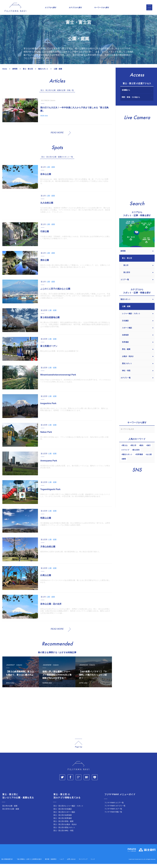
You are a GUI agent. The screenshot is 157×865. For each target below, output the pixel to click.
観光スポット (127, 456)
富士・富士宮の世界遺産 (62, 820)
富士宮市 (136, 452)
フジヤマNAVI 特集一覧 (113, 813)
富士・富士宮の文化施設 (62, 811)
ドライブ (125, 452)
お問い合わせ (71, 861)
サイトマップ (83, 861)
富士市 (133, 447)
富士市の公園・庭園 (9, 807)
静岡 (124, 461)
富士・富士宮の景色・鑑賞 (63, 823)
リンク (93, 861)
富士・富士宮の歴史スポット (64, 829)
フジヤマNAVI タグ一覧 (113, 810)
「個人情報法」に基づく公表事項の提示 (29, 861)
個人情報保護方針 (7, 861)
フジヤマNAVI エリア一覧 (114, 804)
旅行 (149, 447)
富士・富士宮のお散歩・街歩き (65, 826)
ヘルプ (62, 861)
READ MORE (57, 134)
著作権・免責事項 (50, 861)
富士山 (124, 447)
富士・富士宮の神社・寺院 (63, 832)
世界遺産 (139, 456)
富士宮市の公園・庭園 (10, 811)
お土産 (149, 456)
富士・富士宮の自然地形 (62, 817)
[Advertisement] (56, 712)
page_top (78, 745)
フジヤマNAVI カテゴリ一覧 (114, 807)
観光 (141, 447)
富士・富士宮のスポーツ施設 (64, 814)
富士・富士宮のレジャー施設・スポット (68, 807)
